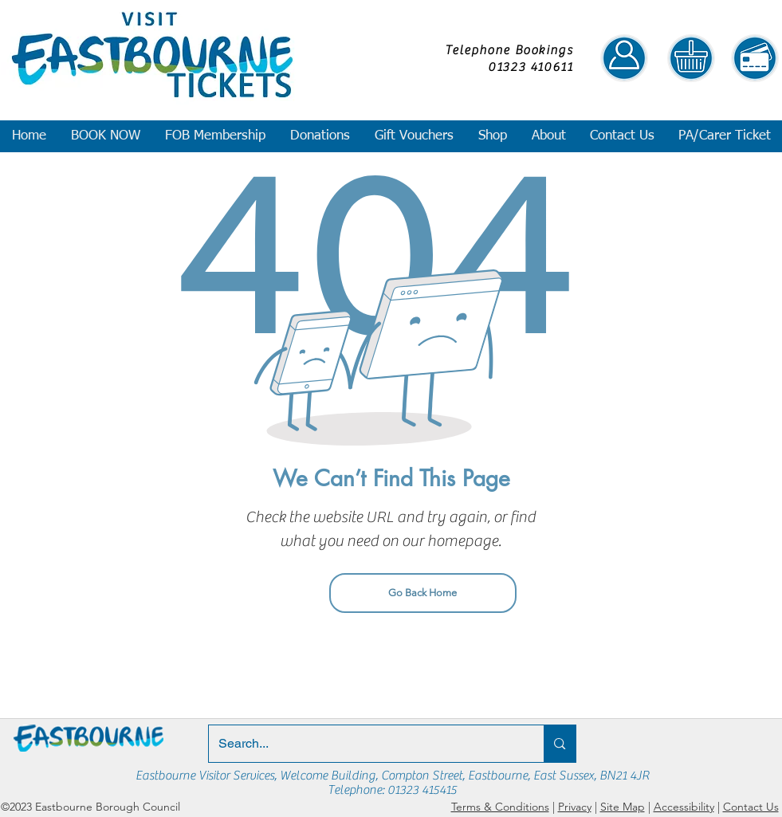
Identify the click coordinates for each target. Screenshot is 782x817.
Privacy (574, 806)
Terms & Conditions (500, 806)
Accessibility (684, 806)
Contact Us (751, 806)
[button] (105, 136)
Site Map (622, 806)
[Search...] (364, 743)
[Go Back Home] (423, 593)
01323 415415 (422, 790)
